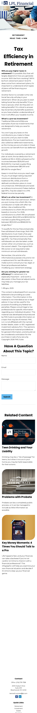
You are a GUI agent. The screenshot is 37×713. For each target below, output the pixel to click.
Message (5, 379)
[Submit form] (6, 396)
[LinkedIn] (20, 696)
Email (3, 367)
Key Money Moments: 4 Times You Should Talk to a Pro (18, 546)
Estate (18, 711)
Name (4, 356)
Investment (18, 708)
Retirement (19, 706)
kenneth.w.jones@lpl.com (18, 693)
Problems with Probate (17, 497)
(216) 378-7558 (21, 682)
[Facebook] (16, 696)
